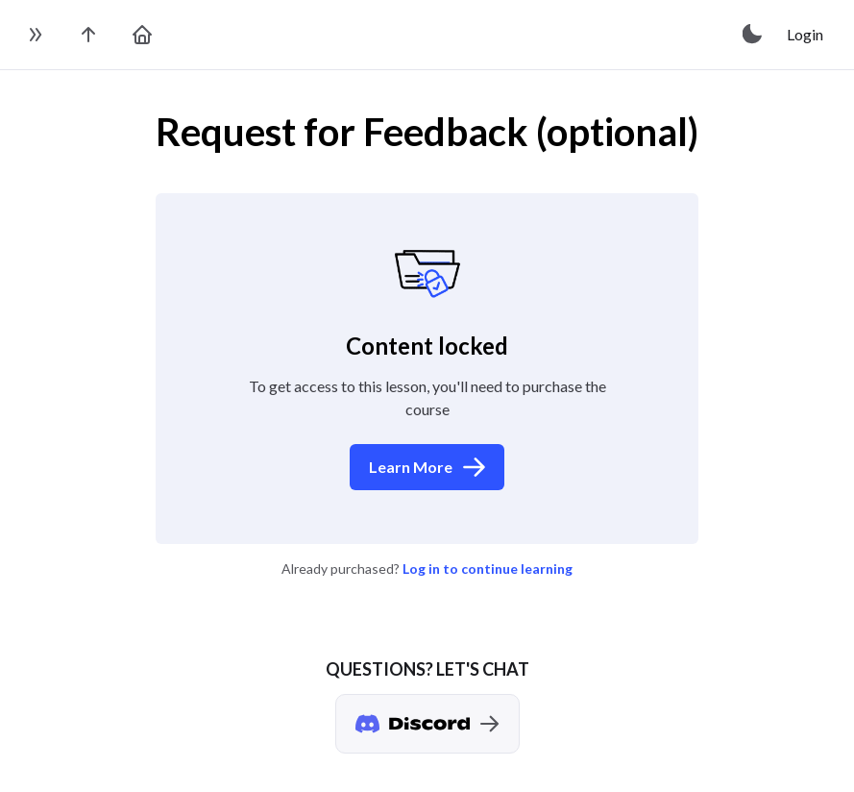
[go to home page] (142, 34)
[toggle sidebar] (34, 34)
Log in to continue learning (488, 568)
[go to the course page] (88, 34)
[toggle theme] (753, 34)
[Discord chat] (427, 724)
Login (805, 34)
